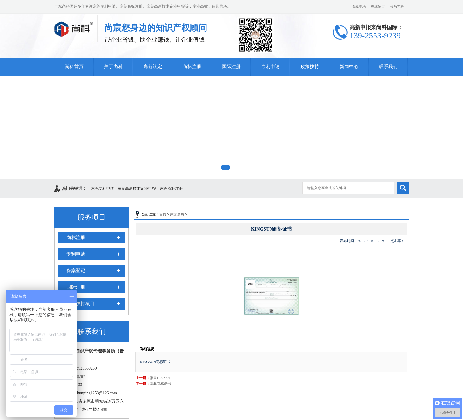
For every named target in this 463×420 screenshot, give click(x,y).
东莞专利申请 (102, 188)
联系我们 (388, 66)
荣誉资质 (177, 214)
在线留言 (378, 6)
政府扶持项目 (80, 303)
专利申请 (270, 66)
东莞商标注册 (171, 188)
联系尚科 (397, 6)
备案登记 (75, 270)
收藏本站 (359, 6)
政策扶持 (309, 66)
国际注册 (231, 66)
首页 (162, 214)
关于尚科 (113, 66)
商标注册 (191, 66)
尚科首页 (74, 66)
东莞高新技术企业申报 (137, 188)
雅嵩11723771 (160, 378)
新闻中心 (349, 66)
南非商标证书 (160, 384)
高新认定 (152, 66)
